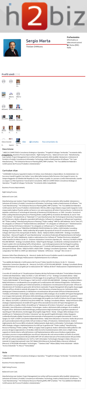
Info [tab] (16, 142)
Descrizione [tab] (6, 142)
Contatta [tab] (34, 142)
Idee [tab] (24, 142)
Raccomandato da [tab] (50, 142)
